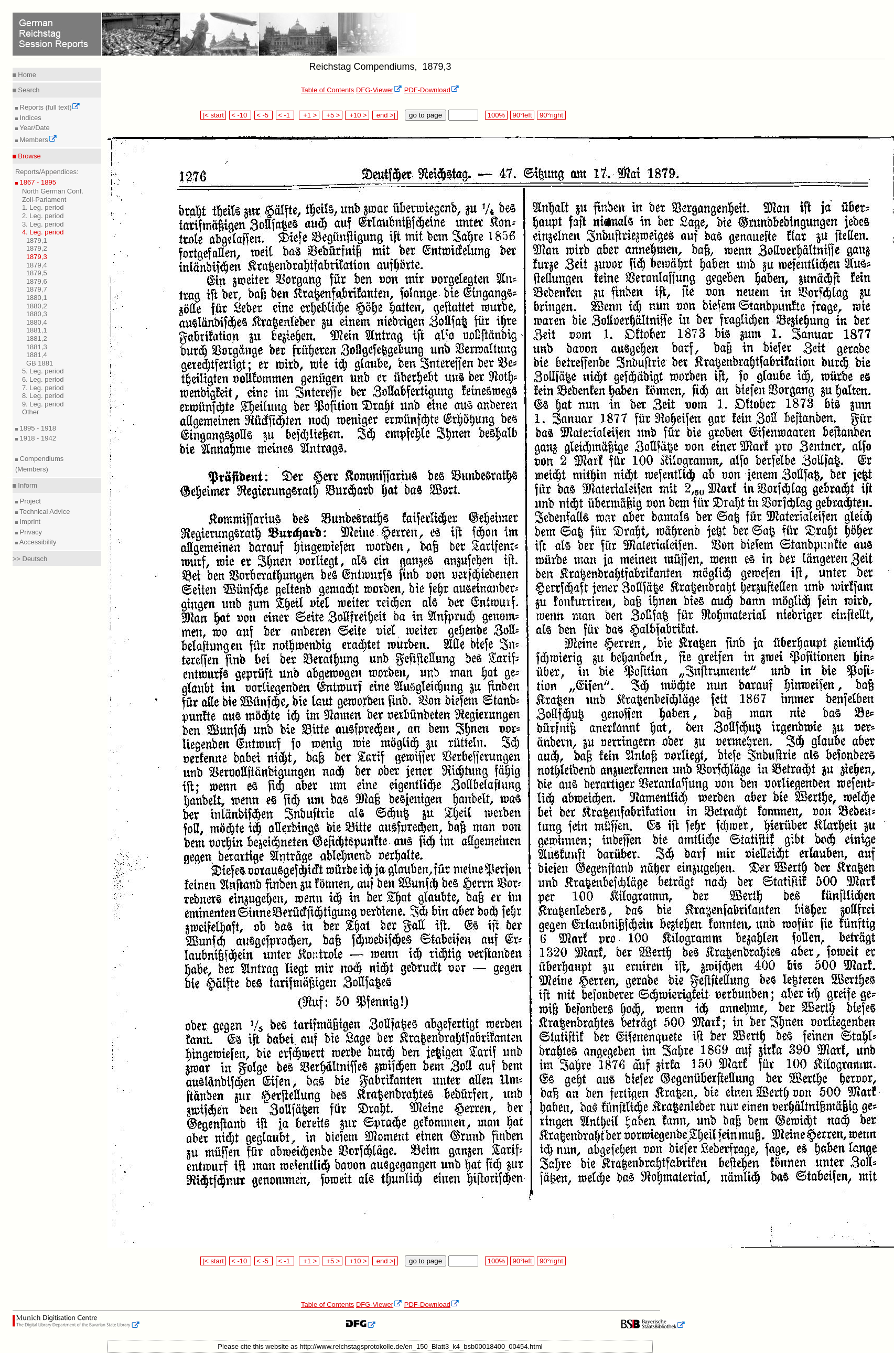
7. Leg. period (43, 388)
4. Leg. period (43, 232)
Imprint (29, 521)
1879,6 (36, 281)
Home (26, 75)
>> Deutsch (30, 559)
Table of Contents (327, 90)
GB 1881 (39, 363)
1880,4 (36, 322)
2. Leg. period (43, 216)
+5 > (332, 115)
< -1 (285, 115)
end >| (385, 115)
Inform (26, 485)
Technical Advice (44, 512)
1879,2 (36, 248)
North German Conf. (52, 191)
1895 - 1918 (37, 428)
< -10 (240, 115)
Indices (29, 118)
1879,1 (36, 240)
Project (29, 501)
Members (37, 140)
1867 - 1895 (37, 182)
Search (28, 90)
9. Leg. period (43, 404)
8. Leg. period (43, 396)
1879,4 (36, 265)
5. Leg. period (43, 371)
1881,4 (36, 355)
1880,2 (36, 306)
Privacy (30, 532)
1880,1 (36, 298)
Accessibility (37, 542)
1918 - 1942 (37, 438)
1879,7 (36, 289)
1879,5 (36, 273)
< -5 (264, 115)
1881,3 (36, 347)
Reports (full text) (49, 107)
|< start (213, 115)
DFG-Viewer (379, 90)
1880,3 (36, 314)
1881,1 (36, 330)
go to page (425, 115)
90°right (551, 115)
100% (496, 115)
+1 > (309, 115)
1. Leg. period (43, 207)
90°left (522, 115)
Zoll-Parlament (44, 199)
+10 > (357, 115)
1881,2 (36, 338)
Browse (28, 156)
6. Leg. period (43, 379)
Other (30, 412)
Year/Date (34, 128)
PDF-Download (431, 90)
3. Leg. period (43, 224)
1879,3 (36, 257)
